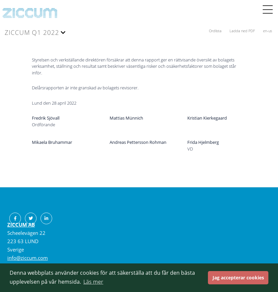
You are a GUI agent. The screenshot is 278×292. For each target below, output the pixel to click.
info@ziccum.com (27, 257)
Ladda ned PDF (243, 30)
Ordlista (216, 30)
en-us (267, 30)
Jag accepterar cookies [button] (238, 277)
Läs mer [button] (93, 281)
